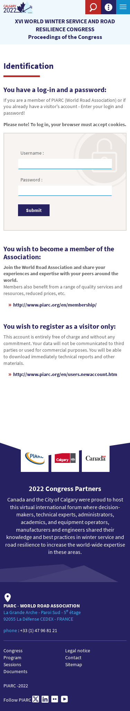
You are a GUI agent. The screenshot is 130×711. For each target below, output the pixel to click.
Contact (73, 657)
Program (12, 657)
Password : (31, 180)
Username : (32, 153)
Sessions (12, 664)
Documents (15, 671)
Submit (34, 210)
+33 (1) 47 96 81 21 (38, 630)
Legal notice (77, 650)
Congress (13, 650)
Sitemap (73, 664)
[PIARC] (71, 19)
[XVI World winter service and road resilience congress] (25, 7)
